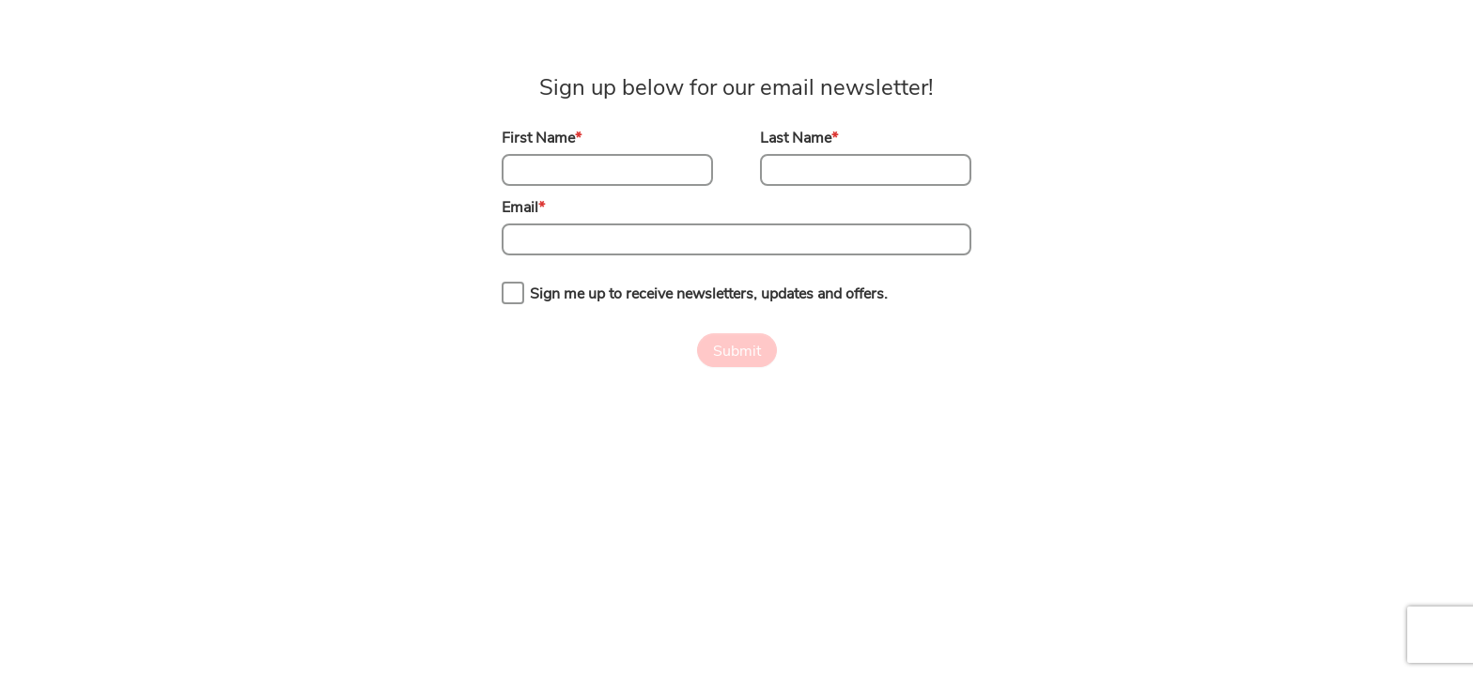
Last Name (799, 138)
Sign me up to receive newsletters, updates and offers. (709, 294)
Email (523, 207)
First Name (541, 138)
